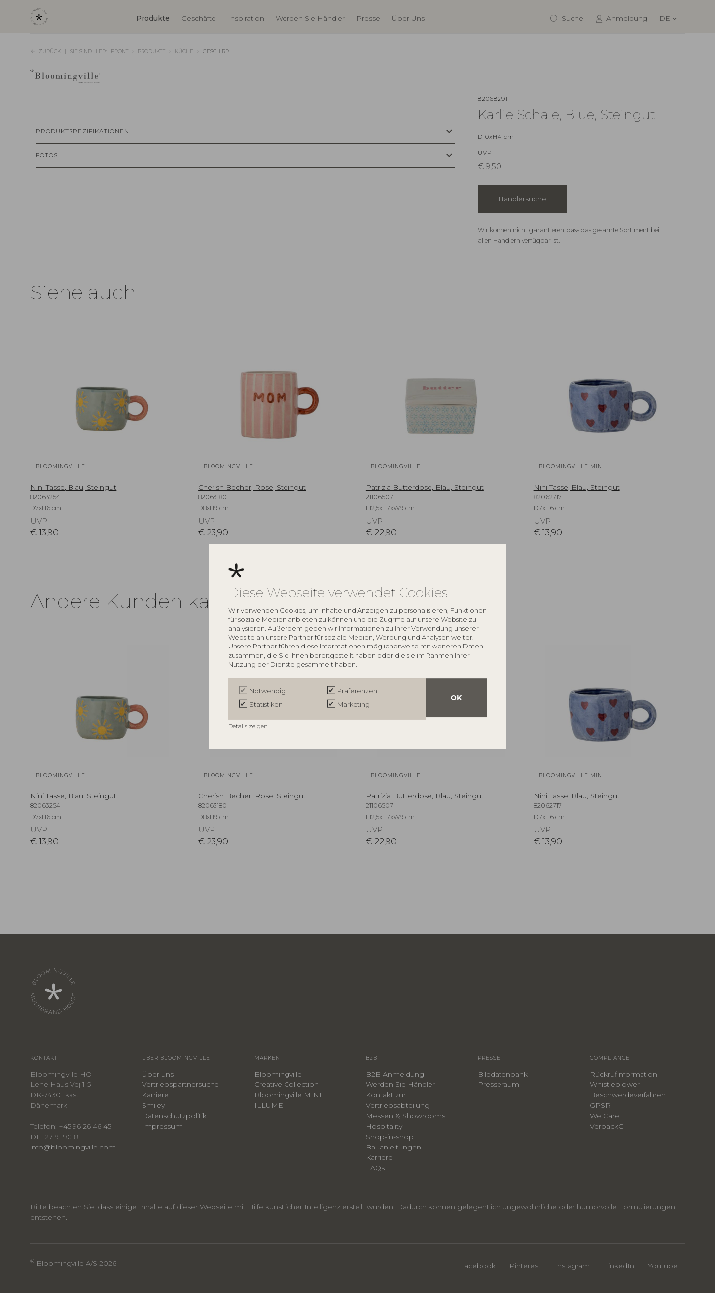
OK (456, 699)
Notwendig (267, 692)
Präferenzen (357, 692)
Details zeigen (248, 724)
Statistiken (266, 704)
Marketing (353, 704)
